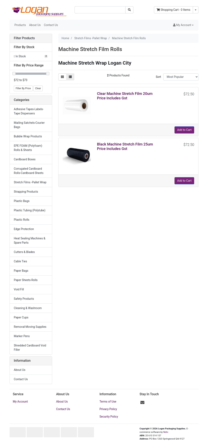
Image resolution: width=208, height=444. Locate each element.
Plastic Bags (21, 201)
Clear (38, 88)
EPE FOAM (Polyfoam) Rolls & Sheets (28, 148)
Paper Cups (21, 317)
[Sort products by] (180, 76)
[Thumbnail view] (62, 76)
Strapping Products (26, 191)
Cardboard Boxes (25, 159)
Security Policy (109, 416)
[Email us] (142, 402)
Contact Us (51, 25)
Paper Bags (21, 270)
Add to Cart (184, 129)
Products (20, 25)
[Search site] (129, 9)
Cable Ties (20, 261)
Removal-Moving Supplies (30, 326)
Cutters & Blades (24, 252)
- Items (173, 9)
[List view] (70, 76)
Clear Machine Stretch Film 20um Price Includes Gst (125, 95)
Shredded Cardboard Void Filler (30, 347)
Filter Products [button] (24, 38)
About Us (35, 25)
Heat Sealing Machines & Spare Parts (29, 240)
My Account (20, 401)
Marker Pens (22, 336)
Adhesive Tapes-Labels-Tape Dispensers (29, 111)
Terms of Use (108, 401)
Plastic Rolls (21, 219)
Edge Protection (24, 229)
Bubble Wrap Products (28, 136)
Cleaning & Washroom (28, 308)
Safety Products (24, 298)
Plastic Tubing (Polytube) (29, 210)
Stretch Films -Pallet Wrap (30, 182)
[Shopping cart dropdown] (195, 9)
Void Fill (19, 289)
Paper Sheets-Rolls (26, 280)
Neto (165, 432)
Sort (158, 76)
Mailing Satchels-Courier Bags (29, 125)
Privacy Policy (108, 409)
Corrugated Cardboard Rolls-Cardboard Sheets (28, 171)
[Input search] (100, 9)
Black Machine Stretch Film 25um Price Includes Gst (125, 146)
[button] (183, 25)
